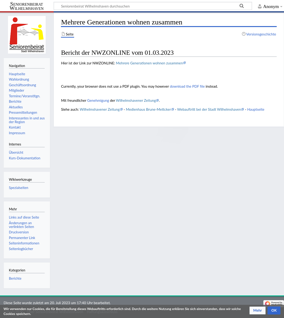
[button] (257, 310)
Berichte (15, 278)
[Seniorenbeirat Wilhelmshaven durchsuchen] (153, 6)
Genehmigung (98, 100)
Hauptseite (255, 109)
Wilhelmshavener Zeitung (136, 100)
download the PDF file (187, 86)
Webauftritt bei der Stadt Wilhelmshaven (209, 109)
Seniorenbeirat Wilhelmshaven (27, 6)
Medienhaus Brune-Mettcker (148, 109)
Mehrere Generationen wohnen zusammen (149, 63)
